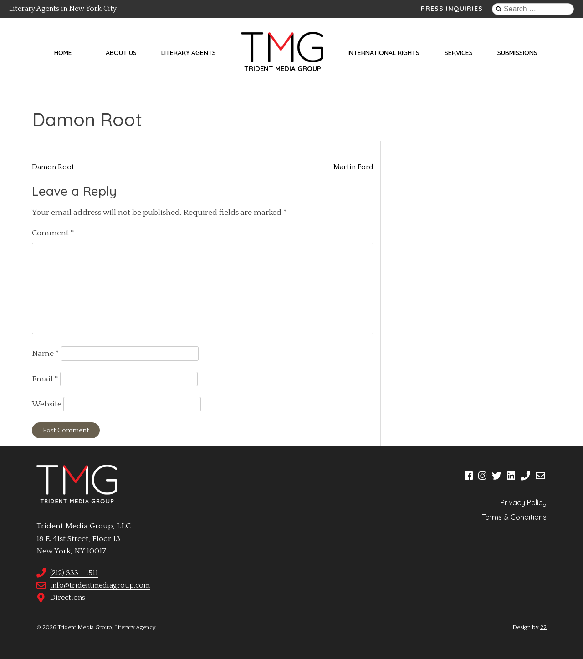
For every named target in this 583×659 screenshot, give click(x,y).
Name (45, 353)
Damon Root (53, 167)
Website (46, 404)
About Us (121, 53)
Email (45, 379)
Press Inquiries (452, 9)
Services (459, 53)
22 (543, 627)
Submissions (517, 53)
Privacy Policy (524, 502)
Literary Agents (188, 53)
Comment (53, 233)
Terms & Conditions (514, 517)
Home (63, 53)
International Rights (383, 53)
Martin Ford (353, 167)
